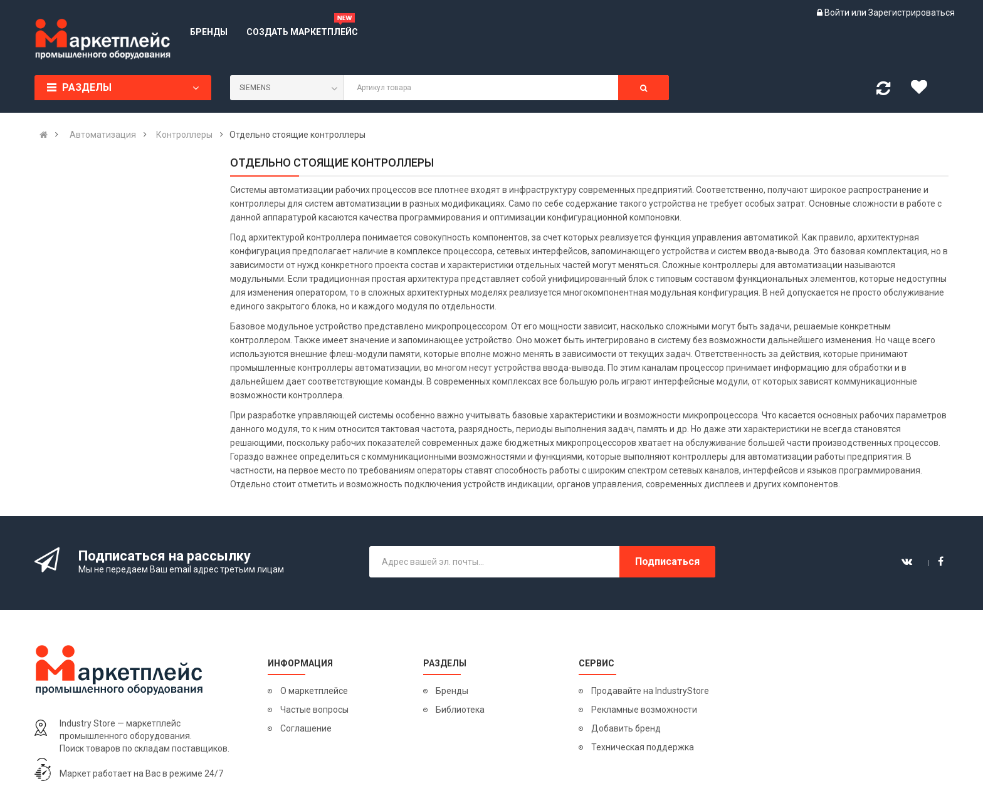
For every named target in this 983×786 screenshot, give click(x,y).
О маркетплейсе (314, 691)
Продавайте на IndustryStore (650, 691)
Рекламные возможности (644, 710)
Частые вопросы (314, 710)
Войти (837, 13)
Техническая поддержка (642, 747)
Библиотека (460, 710)
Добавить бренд (626, 728)
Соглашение (306, 728)
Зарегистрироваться (911, 13)
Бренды (452, 691)
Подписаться (667, 561)
